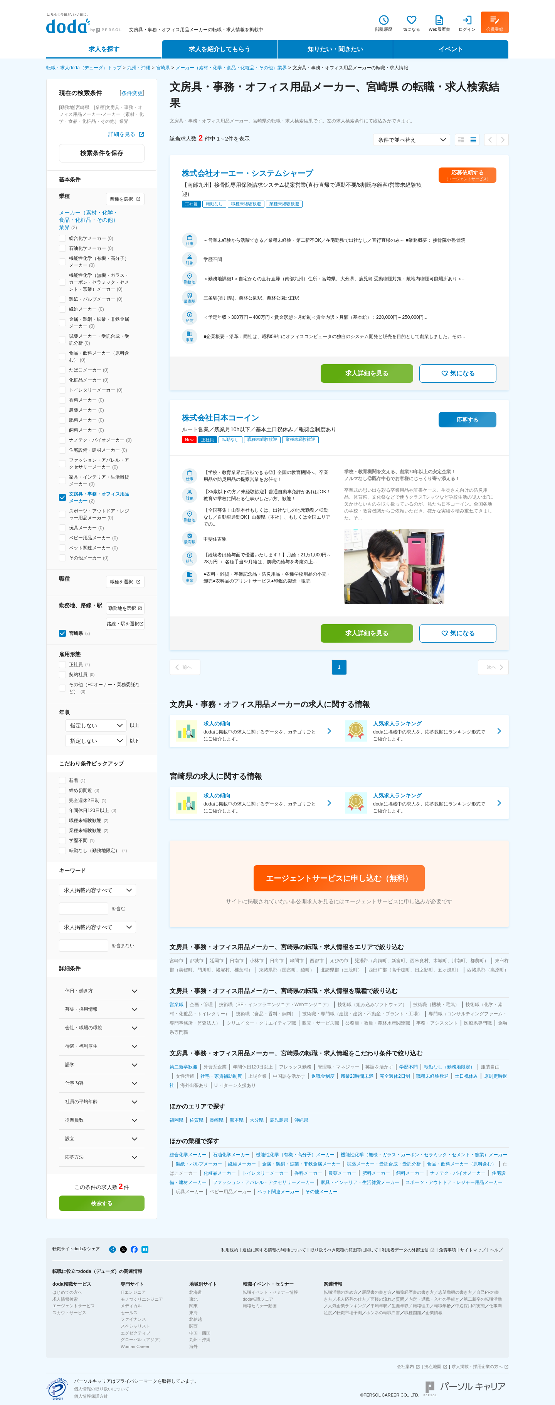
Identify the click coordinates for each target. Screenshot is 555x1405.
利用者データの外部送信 (405, 1250)
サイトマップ (473, 1250)
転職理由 (421, 1305)
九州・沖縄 (138, 67)
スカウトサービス (69, 1312)
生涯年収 (400, 1305)
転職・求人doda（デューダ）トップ (83, 67)
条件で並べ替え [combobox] (397, 140)
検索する (102, 1203)
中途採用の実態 (470, 1305)
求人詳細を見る (366, 373)
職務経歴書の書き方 (415, 1292)
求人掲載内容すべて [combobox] (88, 890)
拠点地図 (432, 1366)
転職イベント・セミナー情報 (270, 1292)
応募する (467, 420)
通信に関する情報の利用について (274, 1250)
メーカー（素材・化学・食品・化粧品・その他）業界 (231, 67)
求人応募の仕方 (351, 1299)
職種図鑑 (412, 1312)
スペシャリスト (135, 1326)
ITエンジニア (133, 1292)
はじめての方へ (67, 1292)
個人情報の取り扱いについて (101, 1389)
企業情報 (434, 1312)
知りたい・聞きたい (335, 49)
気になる (458, 373)
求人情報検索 (65, 1299)
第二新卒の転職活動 (483, 1299)
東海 (193, 1312)
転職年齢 (442, 1305)
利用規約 (229, 1250)
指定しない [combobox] (83, 725)
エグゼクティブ (135, 1333)
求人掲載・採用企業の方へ (477, 1366)
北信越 (195, 1319)
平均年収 (378, 1305)
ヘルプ (496, 1250)
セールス (129, 1312)
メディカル (131, 1305)
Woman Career (135, 1346)
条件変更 (132, 93)
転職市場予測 (349, 1312)
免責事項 (447, 1250)
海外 (193, 1346)
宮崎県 (163, 67)
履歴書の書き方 (377, 1292)
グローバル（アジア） (142, 1339)
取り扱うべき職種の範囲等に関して (344, 1250)
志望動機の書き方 (455, 1292)
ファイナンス (133, 1319)
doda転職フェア (258, 1299)
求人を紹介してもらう (220, 49)
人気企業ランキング (347, 1305)
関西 (193, 1326)
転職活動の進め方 (341, 1292)
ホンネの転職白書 (383, 1312)
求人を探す (104, 49)
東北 (193, 1299)
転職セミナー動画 (260, 1305)
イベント (451, 49)
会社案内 (405, 1366)
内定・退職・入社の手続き (434, 1299)
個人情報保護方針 (91, 1396)
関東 (193, 1305)
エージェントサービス (73, 1305)
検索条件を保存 (101, 153)
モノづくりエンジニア (142, 1299)
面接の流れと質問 (387, 1299)
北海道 (195, 1292)
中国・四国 (199, 1333)
